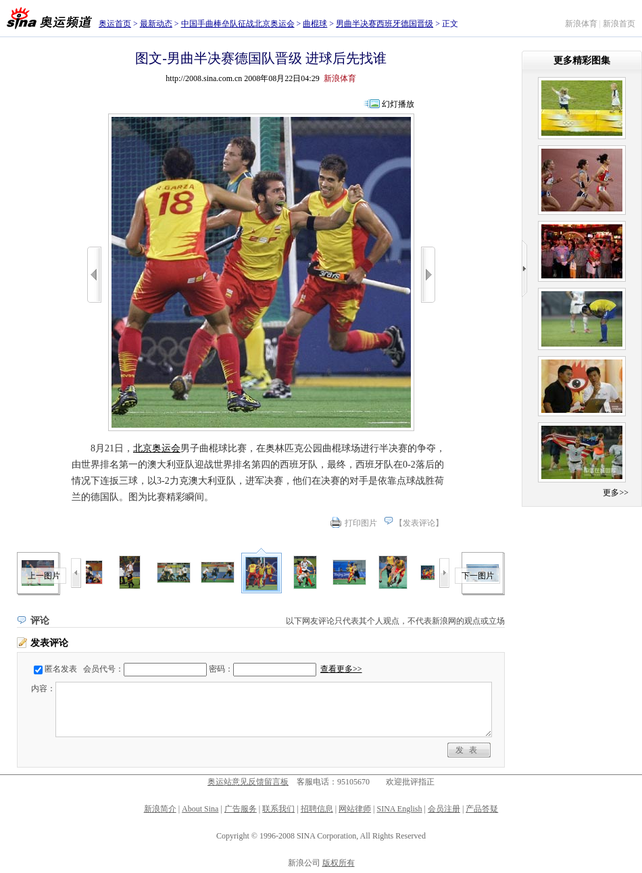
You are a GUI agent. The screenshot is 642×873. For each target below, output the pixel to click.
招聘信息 (317, 809)
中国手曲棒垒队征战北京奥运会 (238, 23)
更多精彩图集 (581, 60)
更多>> (615, 492)
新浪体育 (581, 23)
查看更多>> (341, 669)
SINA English (399, 809)
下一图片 (478, 575)
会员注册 (444, 809)
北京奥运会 (156, 448)
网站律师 (355, 809)
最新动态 (156, 23)
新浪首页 (619, 23)
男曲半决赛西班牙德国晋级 (384, 23)
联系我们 (278, 809)
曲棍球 (315, 23)
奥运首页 (115, 23)
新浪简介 (160, 809)
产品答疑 (482, 809)
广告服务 (240, 809)
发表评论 (419, 523)
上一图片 (44, 575)
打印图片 (361, 523)
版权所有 (338, 863)
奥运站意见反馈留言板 (248, 782)
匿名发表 (61, 669)
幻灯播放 (398, 104)
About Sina (200, 809)
